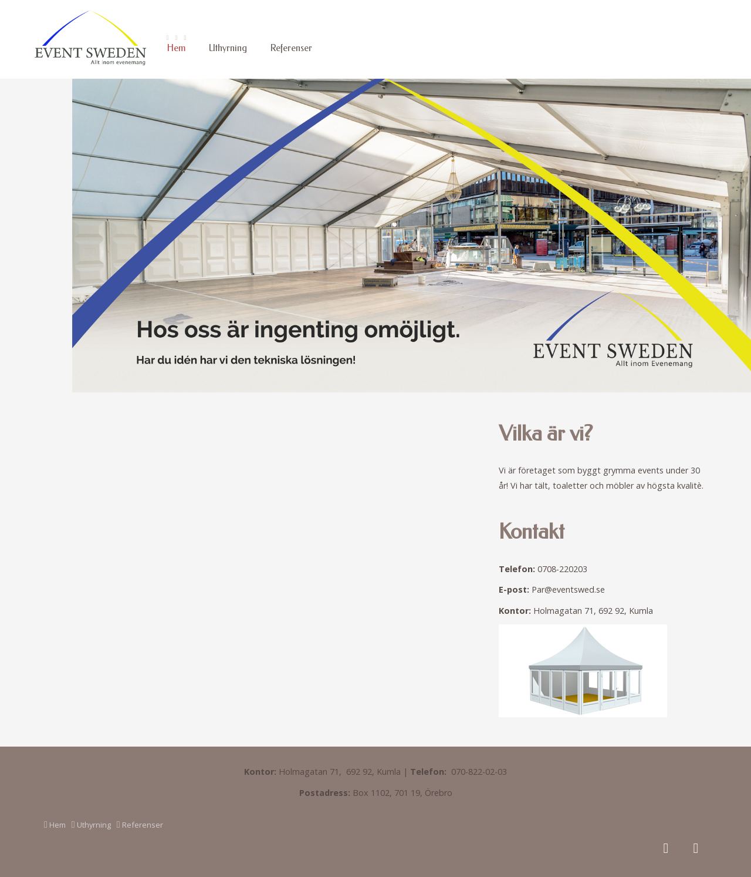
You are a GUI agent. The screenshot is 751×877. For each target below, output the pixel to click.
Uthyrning (228, 47)
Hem (176, 47)
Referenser (291, 47)
